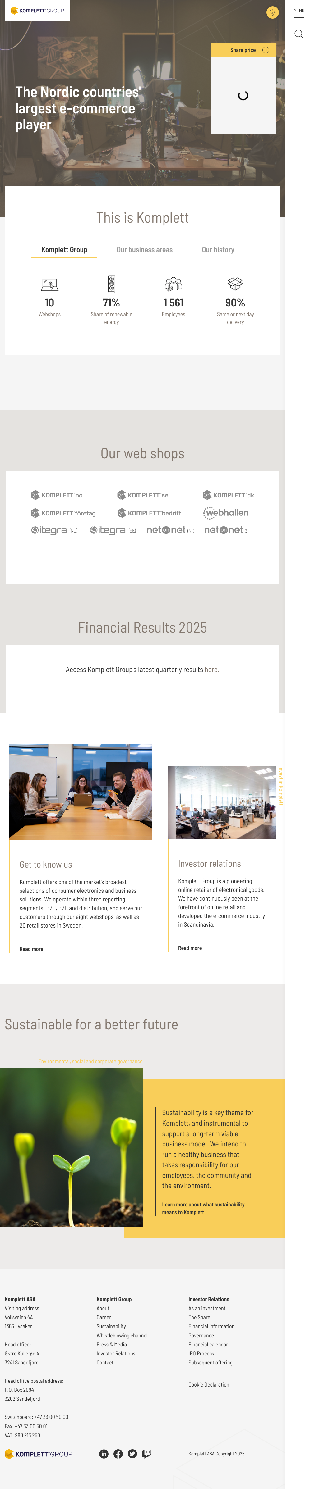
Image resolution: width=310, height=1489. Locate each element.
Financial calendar (208, 1344)
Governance (201, 1335)
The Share (199, 1317)
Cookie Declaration (208, 1384)
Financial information (211, 1326)
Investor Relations (116, 1353)
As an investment (206, 1308)
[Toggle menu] (299, 15)
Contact (105, 1362)
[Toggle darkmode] (272, 12)
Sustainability (111, 1326)
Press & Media (112, 1344)
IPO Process (201, 1353)
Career (104, 1317)
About (103, 1308)
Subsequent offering (210, 1362)
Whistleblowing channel (122, 1335)
